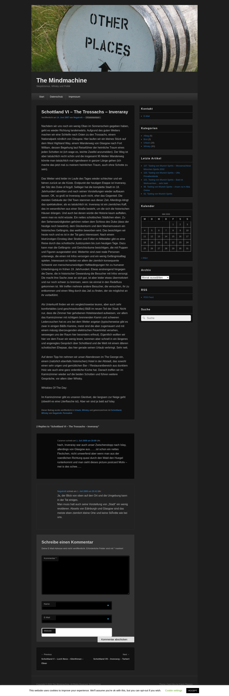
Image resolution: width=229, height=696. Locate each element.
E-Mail (47, 617)
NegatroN (77, 117)
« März (144, 258)
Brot (146, 139)
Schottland (116, 410)
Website (48, 631)
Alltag (146, 135)
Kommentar (50, 558)
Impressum (74, 96)
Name (47, 604)
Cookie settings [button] (173, 690)
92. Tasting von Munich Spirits (158, 193)
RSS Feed (149, 297)
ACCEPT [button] (192, 690)
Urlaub (77, 410)
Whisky (85, 410)
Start (41, 96)
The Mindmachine (61, 80)
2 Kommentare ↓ (93, 117)
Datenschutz (56, 96)
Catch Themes (186, 684)
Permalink (67, 413)
